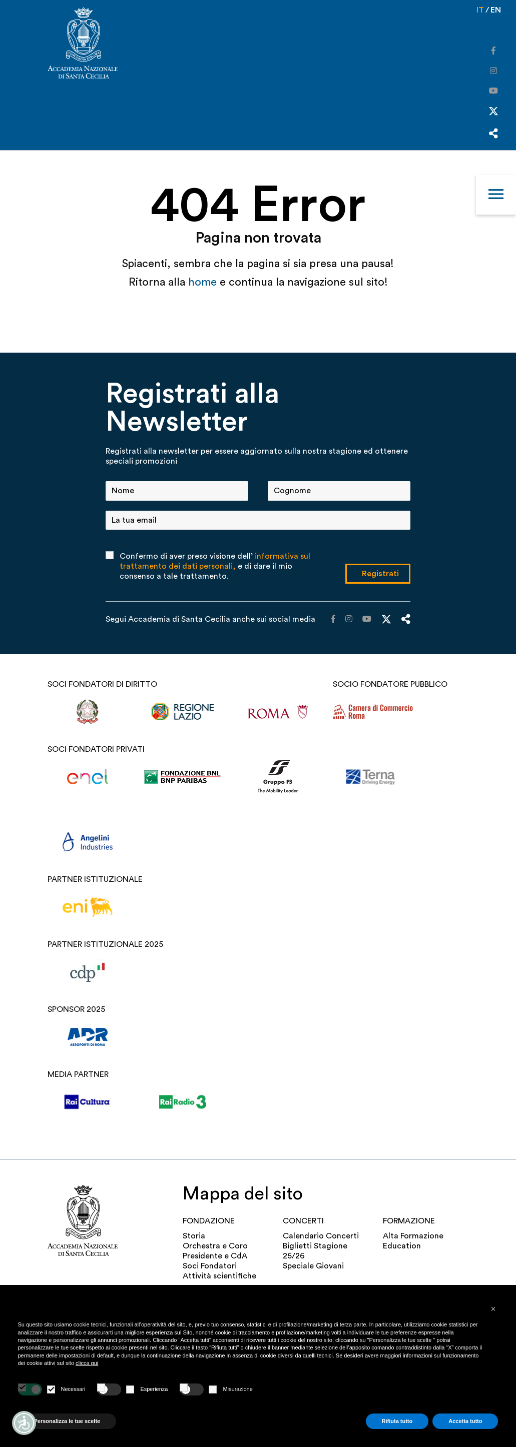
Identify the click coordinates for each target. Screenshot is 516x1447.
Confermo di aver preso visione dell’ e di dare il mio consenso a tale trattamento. (215, 566)
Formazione (409, 1221)
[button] (493, 1309)
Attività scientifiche (219, 1276)
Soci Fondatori (210, 1266)
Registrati (380, 574)
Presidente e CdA (215, 1256)
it (480, 10)
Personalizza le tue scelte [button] (67, 1421)
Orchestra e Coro (215, 1246)
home (204, 282)
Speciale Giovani (313, 1266)
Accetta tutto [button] (465, 1421)
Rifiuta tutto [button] (397, 1421)
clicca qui (87, 1363)
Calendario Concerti (321, 1236)
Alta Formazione (413, 1236)
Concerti (303, 1221)
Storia (194, 1236)
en (495, 10)
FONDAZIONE (209, 1221)
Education (402, 1246)
